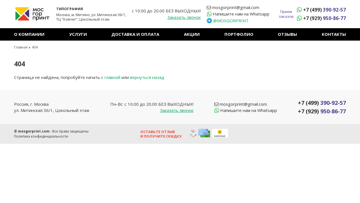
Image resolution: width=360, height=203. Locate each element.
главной (112, 77)
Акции (192, 34)
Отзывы (287, 34)
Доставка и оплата (135, 34)
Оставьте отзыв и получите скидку (161, 133)
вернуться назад (147, 77)
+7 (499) (324, 9)
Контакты (334, 34)
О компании (29, 34)
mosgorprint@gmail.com (235, 7)
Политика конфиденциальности (41, 136)
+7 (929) (324, 18)
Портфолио (238, 34)
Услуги (78, 34)
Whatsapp (241, 14)
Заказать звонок (184, 17)
